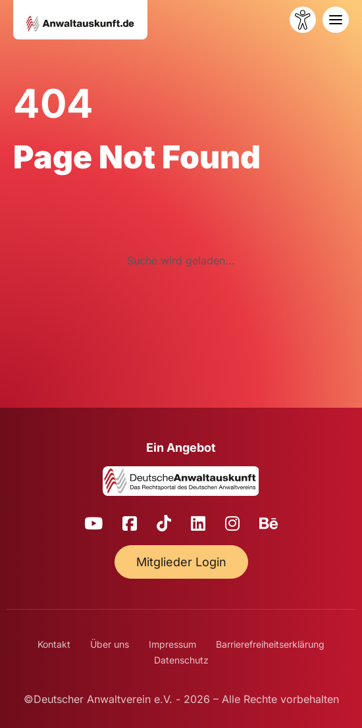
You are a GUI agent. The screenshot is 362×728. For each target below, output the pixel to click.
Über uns (109, 644)
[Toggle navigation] (336, 20)
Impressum (172, 644)
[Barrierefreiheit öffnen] (303, 20)
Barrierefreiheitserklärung (270, 644)
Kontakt (54, 644)
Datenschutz (181, 660)
